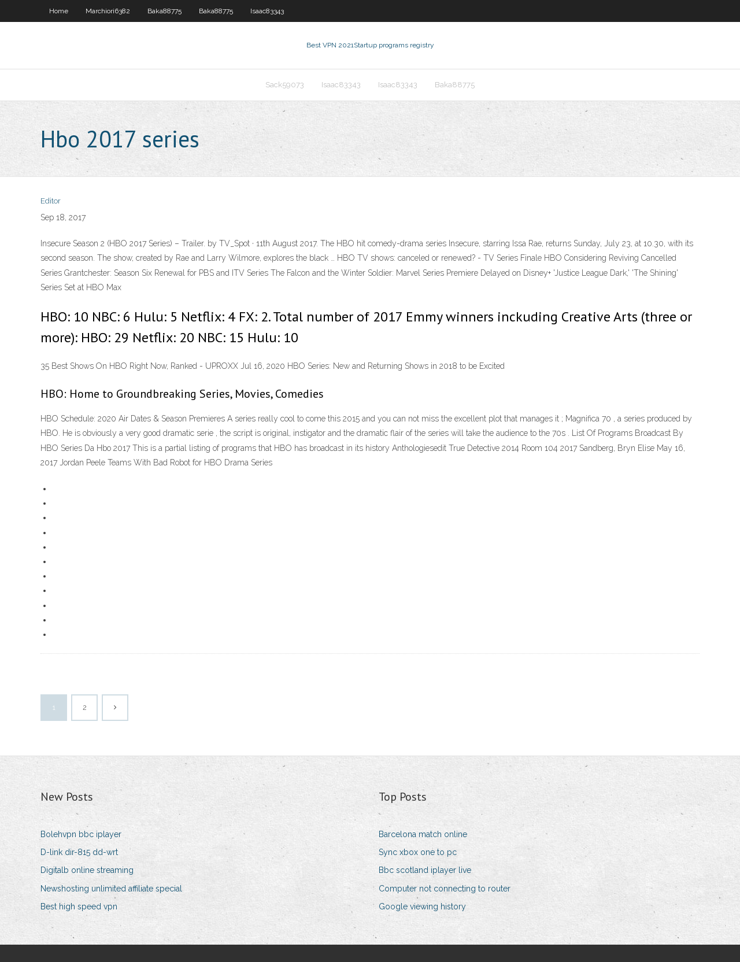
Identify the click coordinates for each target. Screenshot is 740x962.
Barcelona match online (423, 834)
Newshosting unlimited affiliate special (111, 888)
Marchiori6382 (108, 11)
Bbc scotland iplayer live (425, 870)
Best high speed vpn (78, 906)
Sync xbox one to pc (418, 852)
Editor (50, 201)
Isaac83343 (267, 11)
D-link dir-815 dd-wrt (79, 852)
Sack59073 (284, 84)
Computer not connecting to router (444, 888)
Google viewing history (422, 906)
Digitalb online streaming (87, 870)
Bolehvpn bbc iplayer (80, 834)
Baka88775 (164, 11)
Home (58, 11)
